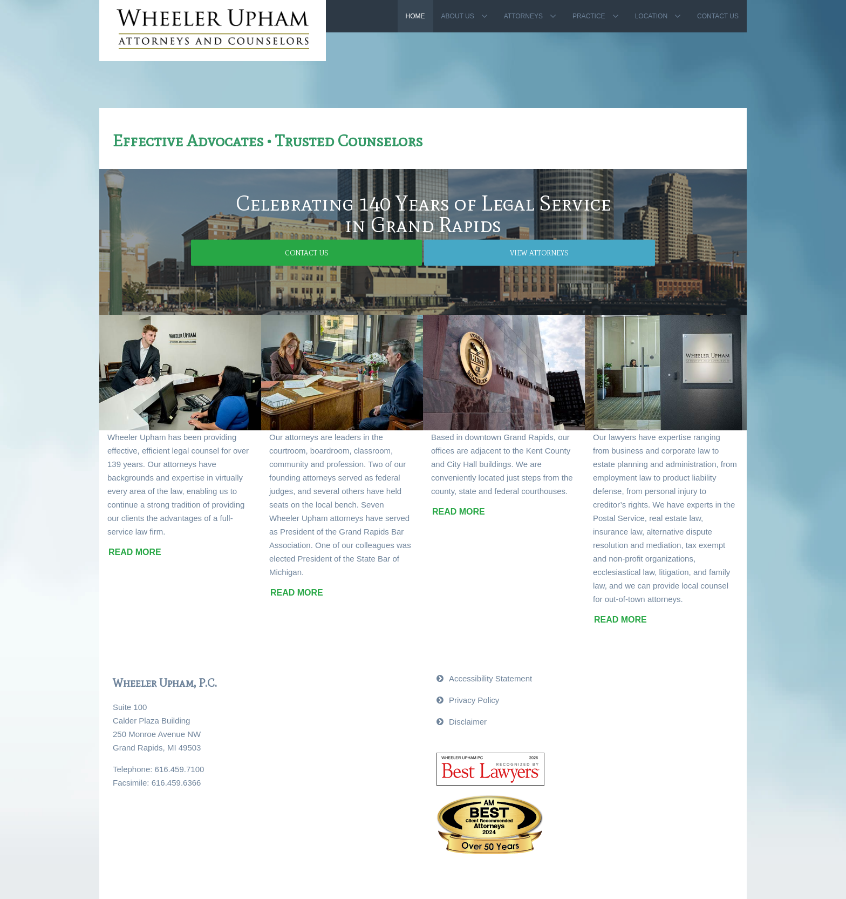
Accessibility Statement (490, 678)
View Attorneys (478, 252)
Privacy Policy (474, 700)
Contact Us (368, 252)
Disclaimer (468, 721)
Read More (134, 552)
